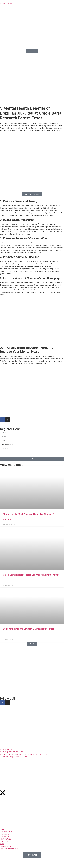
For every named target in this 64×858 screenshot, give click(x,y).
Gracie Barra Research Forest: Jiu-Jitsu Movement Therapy (31, 575)
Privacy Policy (8, 757)
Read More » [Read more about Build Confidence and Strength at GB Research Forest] (7, 634)
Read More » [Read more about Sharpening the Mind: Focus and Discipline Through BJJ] (7, 519)
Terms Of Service (21, 757)
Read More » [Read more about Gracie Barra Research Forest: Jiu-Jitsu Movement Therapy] (7, 580)
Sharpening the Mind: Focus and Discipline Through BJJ (29, 514)
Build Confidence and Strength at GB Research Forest (28, 629)
